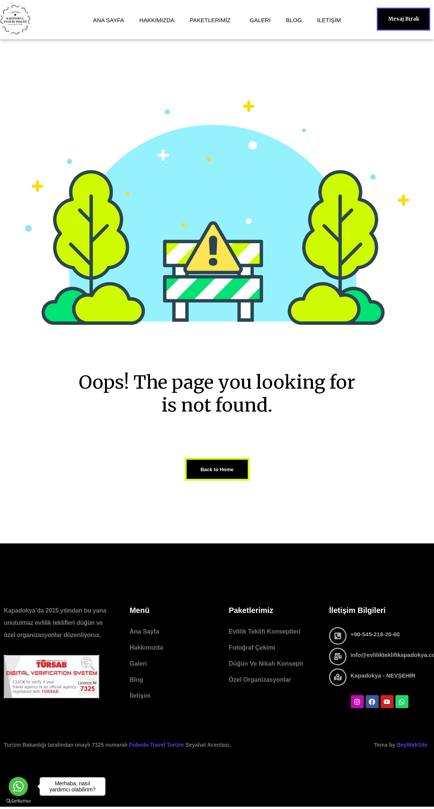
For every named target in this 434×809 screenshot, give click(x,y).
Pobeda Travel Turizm (157, 745)
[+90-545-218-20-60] (338, 636)
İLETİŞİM (329, 20)
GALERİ (260, 20)
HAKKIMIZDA (156, 20)
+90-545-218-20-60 (375, 634)
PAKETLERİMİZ (210, 20)
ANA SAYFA (108, 20)
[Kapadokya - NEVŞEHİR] (338, 677)
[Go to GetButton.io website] (18, 801)
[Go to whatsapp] (18, 786)
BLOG (294, 20)
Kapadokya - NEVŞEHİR (382, 675)
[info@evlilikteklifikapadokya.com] (338, 656)
